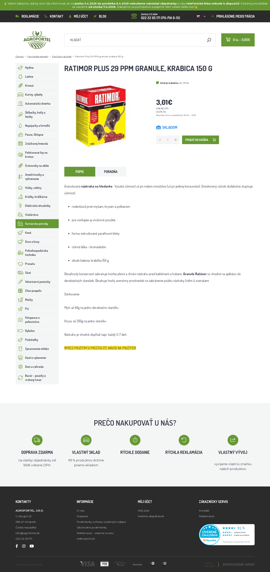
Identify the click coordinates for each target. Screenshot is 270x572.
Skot (23, 273)
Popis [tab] (80, 172)
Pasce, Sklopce (29, 135)
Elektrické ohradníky (33, 206)
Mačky (24, 300)
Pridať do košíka (200, 140)
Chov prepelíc (29, 291)
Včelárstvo (27, 215)
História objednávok (151, 516)
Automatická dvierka (33, 103)
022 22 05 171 (24, 538)
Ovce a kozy (27, 242)
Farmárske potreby (38, 56)
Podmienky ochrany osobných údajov (101, 522)
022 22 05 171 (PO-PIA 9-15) (155, 15)
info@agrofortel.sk (28, 533)
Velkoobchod (85, 538)
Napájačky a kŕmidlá (33, 126)
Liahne (24, 76)
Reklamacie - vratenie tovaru (95, 533)
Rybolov (25, 331)
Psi (22, 309)
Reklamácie (27, 16)
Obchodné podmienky (92, 527)
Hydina (25, 68)
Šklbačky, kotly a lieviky (30, 114)
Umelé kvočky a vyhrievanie (30, 177)
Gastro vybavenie (31, 358)
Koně (23, 233)
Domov (20, 56)
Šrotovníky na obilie (32, 166)
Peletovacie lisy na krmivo (31, 155)
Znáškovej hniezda (32, 144)
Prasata (25, 264)
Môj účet (78, 16)
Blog (100, 16)
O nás (80, 510)
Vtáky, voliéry (28, 188)
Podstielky (27, 340)
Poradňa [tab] (110, 172)
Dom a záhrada (30, 367)
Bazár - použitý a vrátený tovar (31, 378)
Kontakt (54, 16)
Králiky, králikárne (31, 197)
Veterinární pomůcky (33, 282)
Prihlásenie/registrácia (233, 16)
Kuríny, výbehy (29, 94)
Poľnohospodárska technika (32, 253)
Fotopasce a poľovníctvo (28, 320)
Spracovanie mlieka (32, 349)
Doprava (82, 516)
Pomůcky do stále (61, 56)
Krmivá (25, 85)
